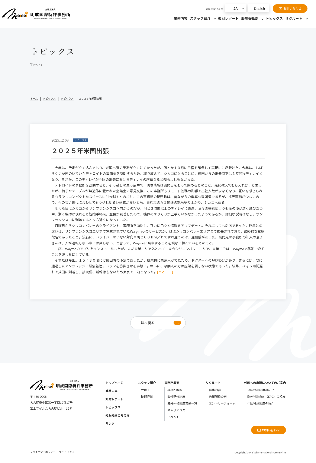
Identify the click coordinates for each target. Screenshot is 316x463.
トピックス (49, 98)
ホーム (34, 98)
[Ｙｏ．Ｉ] (165, 272)
